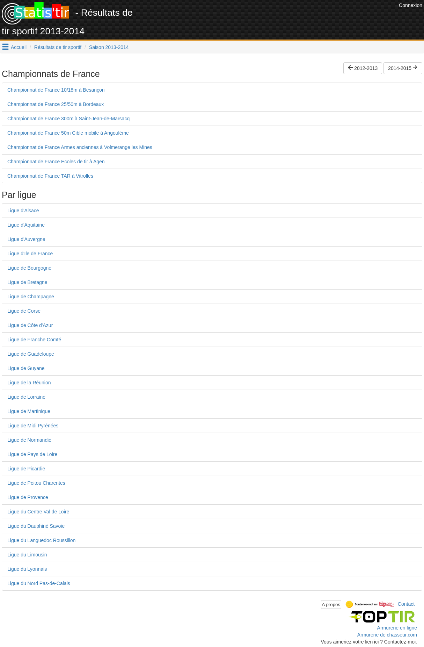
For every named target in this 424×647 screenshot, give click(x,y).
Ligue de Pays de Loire (32, 454)
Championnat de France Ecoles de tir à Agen (56, 161)
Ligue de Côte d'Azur (30, 325)
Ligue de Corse (24, 311)
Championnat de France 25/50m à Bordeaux (55, 104)
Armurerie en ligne (397, 628)
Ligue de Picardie (26, 468)
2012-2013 (363, 68)
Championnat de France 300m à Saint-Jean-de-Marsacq (68, 118)
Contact (406, 604)
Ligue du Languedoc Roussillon (41, 540)
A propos (331, 604)
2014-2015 (403, 68)
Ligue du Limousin (27, 554)
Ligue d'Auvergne (26, 239)
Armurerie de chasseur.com (387, 635)
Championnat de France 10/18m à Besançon (56, 90)
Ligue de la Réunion (29, 382)
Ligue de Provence (27, 497)
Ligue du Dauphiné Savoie (36, 526)
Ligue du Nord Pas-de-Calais (38, 583)
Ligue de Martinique (28, 411)
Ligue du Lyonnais (27, 569)
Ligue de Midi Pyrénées (32, 425)
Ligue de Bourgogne (29, 268)
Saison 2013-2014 (109, 47)
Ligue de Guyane (26, 368)
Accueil (19, 47)
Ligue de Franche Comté (34, 339)
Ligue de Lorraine (26, 397)
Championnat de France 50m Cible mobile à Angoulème (68, 133)
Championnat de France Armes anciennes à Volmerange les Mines (79, 147)
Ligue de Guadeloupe (30, 354)
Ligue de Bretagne (27, 282)
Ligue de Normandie (29, 440)
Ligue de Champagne (30, 296)
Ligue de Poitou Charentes (36, 483)
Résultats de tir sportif (57, 47)
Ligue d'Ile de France (30, 253)
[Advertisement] (270, 17)
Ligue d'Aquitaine (26, 225)
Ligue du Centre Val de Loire (38, 511)
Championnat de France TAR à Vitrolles (50, 176)
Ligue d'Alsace (23, 210)
